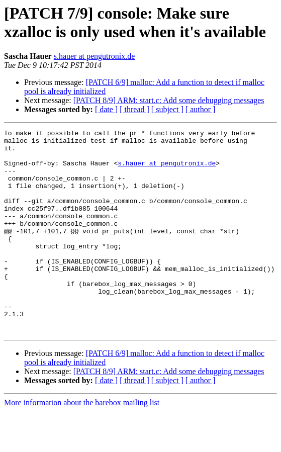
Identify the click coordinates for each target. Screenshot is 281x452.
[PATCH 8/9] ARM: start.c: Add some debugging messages (168, 100)
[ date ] (106, 109)
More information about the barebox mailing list (81, 443)
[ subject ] (167, 109)
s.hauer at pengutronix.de (94, 56)
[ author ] (200, 109)
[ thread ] (134, 109)
